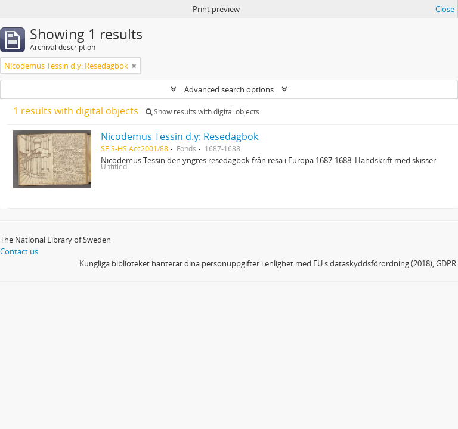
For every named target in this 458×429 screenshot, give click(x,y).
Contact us (19, 251)
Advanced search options (229, 89)
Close (444, 9)
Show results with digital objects (202, 112)
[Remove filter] (134, 66)
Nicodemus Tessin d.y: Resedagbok (179, 136)
